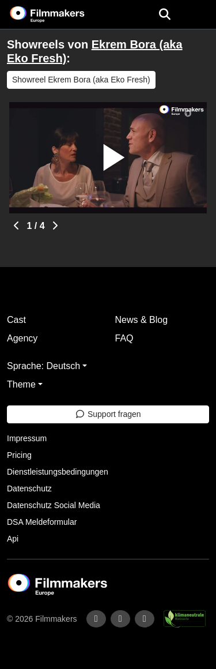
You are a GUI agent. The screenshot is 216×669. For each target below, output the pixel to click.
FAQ (124, 338)
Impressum (27, 438)
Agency (22, 338)
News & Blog (141, 320)
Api (12, 538)
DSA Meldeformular (42, 522)
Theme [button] (21, 384)
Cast (16, 320)
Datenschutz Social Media (53, 505)
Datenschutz (29, 488)
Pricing (19, 455)
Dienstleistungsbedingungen (57, 471)
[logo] (61, 14)
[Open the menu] (164, 14)
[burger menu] (199, 14)
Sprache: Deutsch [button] (43, 366)
